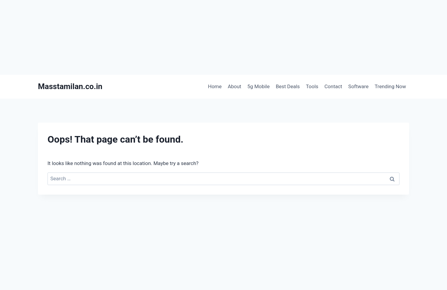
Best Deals (288, 86)
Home (215, 86)
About (234, 86)
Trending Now (390, 86)
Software (358, 86)
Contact (333, 86)
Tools (312, 86)
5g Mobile (258, 86)
